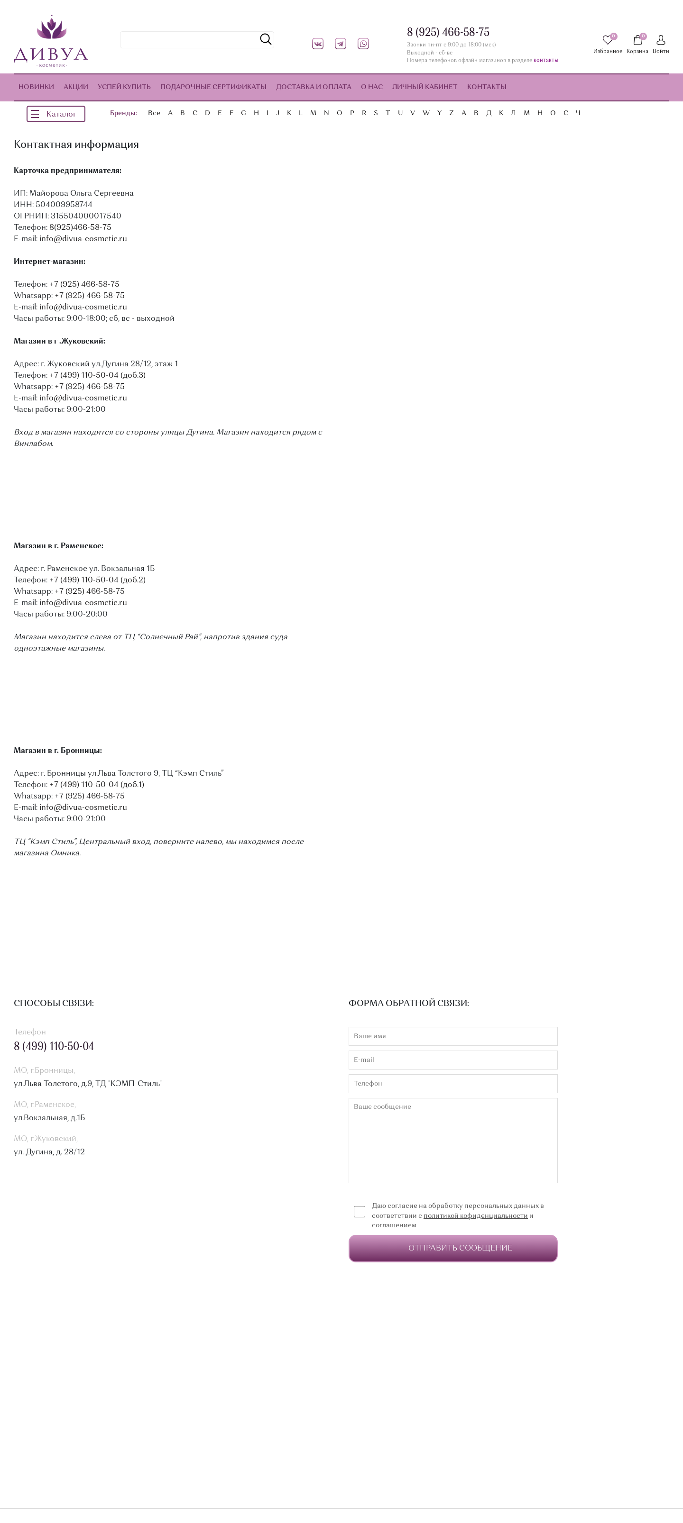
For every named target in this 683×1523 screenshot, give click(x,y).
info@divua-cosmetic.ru (83, 239)
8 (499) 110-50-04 (54, 1047)
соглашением (394, 1225)
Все (154, 113)
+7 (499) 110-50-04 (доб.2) (97, 580)
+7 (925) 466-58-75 (84, 285)
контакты (546, 61)
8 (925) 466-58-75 (448, 33)
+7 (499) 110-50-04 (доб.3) (97, 376)
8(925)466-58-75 (80, 228)
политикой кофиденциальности (476, 1216)
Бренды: (123, 113)
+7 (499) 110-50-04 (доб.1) (96, 785)
